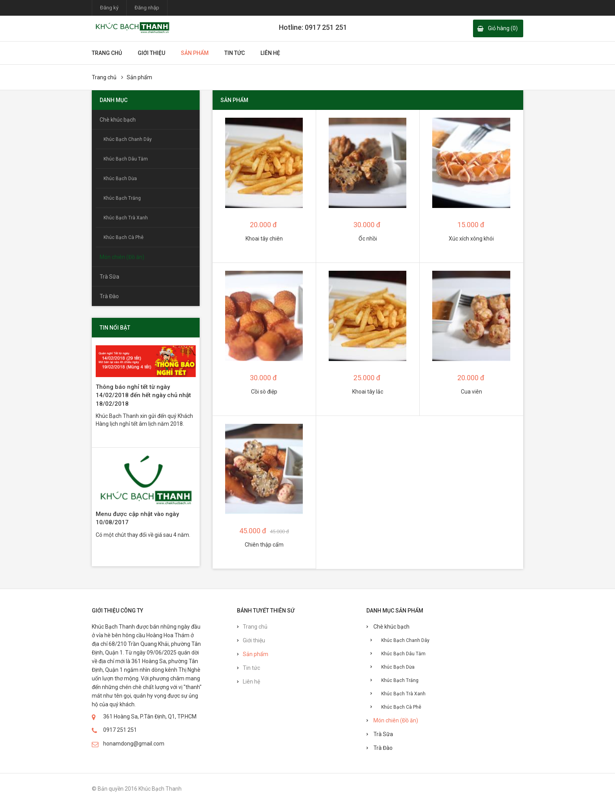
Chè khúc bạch (118, 120)
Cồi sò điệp (264, 391)
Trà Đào (109, 296)
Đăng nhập (147, 8)
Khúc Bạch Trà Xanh (126, 218)
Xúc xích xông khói (471, 238)
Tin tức (234, 53)
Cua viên (471, 391)
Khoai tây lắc (367, 391)
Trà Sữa (109, 276)
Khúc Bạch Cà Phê (124, 237)
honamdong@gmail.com (133, 743)
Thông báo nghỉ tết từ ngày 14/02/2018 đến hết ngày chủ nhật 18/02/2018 (143, 395)
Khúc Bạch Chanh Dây (128, 139)
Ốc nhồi (367, 238)
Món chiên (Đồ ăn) (122, 257)
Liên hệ (270, 53)
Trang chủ (107, 53)
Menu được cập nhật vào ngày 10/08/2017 (137, 518)
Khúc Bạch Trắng (122, 198)
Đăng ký (109, 8)
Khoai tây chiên (264, 238)
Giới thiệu (151, 53)
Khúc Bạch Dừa (120, 178)
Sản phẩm (195, 53)
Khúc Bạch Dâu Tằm (126, 159)
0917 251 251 (120, 730)
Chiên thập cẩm (264, 544)
